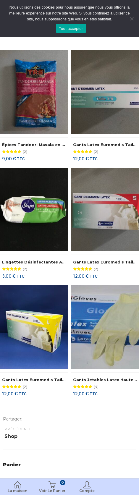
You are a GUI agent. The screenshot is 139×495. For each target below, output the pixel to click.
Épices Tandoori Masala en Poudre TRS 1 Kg (49, 144)
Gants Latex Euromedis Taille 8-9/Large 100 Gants (56, 379)
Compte (87, 487)
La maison (17, 487)
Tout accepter (71, 28)
